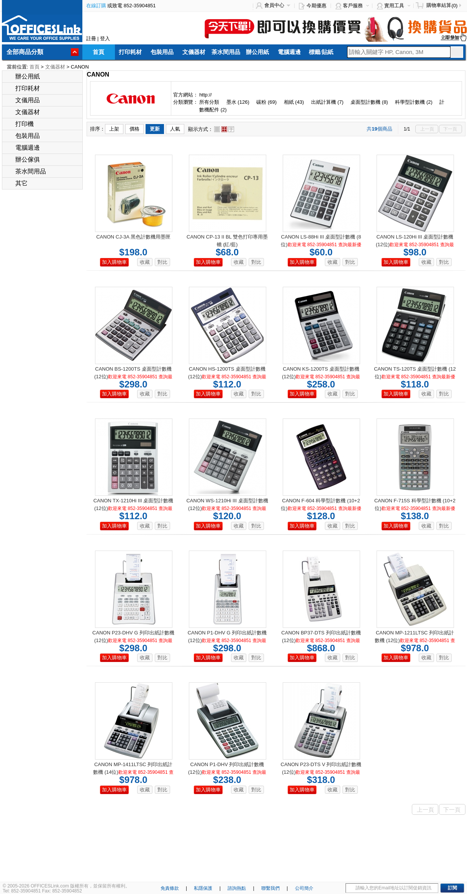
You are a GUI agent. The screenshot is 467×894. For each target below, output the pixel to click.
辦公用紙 (257, 52)
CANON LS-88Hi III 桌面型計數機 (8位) (321, 244)
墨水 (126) (237, 102)
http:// (205, 95)
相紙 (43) (294, 102)
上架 (114, 129)
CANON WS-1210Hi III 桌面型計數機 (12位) (227, 508)
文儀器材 (193, 52)
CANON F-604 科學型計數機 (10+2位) (321, 508)
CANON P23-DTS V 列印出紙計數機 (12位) (321, 772)
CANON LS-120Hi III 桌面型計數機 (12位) (415, 244)
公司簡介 (304, 888)
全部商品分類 (25, 52)
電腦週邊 (289, 52)
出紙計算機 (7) (327, 102)
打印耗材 (130, 52)
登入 (105, 38)
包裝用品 (162, 52)
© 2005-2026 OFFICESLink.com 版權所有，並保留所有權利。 (66, 886)
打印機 (20, 124)
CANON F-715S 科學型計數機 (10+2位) (415, 508)
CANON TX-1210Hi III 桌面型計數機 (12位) (133, 508)
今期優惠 (316, 5)
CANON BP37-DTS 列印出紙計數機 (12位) (320, 640)
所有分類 (210, 102)
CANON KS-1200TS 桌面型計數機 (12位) (321, 376)
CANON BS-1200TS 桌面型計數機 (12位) (133, 376)
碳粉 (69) (266, 102)
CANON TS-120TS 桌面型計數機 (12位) (415, 376)
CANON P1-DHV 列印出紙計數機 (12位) (227, 772)
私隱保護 (203, 888)
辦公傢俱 (23, 159)
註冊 (91, 38)
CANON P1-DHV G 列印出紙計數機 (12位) (227, 640)
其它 (17, 183)
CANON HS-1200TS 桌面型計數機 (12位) (227, 376)
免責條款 (170, 888)
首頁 (98, 52)
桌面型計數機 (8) (369, 102)
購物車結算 (438, 5)
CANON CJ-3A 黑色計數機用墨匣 (133, 237)
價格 (134, 129)
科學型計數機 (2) (414, 102)
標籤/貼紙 (321, 52)
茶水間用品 (225, 52)
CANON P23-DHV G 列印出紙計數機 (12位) (133, 640)
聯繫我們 (270, 888)
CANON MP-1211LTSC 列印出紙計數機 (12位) (415, 640)
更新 (155, 129)
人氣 (175, 129)
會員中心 (274, 5)
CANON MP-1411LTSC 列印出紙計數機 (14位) (133, 772)
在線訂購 (96, 5)
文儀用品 (23, 100)
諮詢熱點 (237, 888)
